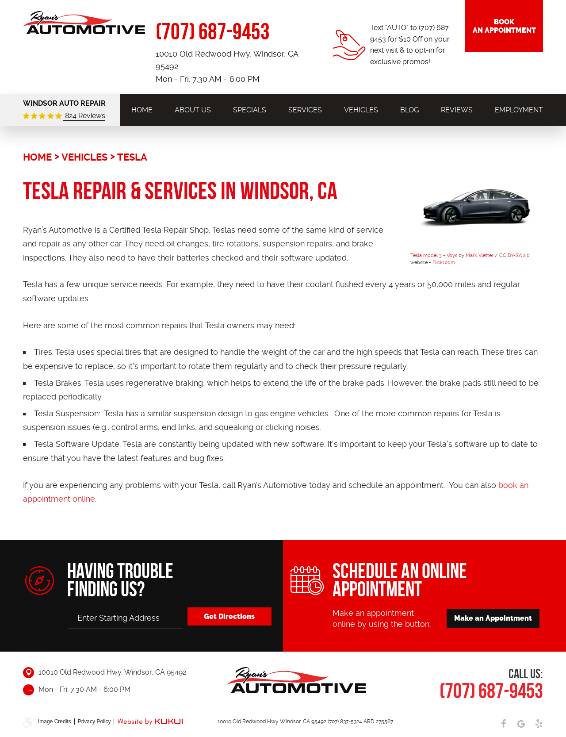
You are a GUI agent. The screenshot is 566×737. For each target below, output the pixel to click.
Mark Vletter (479, 255)
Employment (519, 110)
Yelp (538, 723)
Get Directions (229, 616)
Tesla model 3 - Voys (433, 255)
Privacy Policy (94, 721)
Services (305, 110)
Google (520, 723)
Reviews (457, 110)
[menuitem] (142, 110)
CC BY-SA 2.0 (514, 255)
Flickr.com (443, 262)
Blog (409, 110)
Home (142, 110)
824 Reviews (84, 115)
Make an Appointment (493, 618)
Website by (150, 722)
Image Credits (54, 721)
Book (504, 26)
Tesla (132, 157)
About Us (193, 110)
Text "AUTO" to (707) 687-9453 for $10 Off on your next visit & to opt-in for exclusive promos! (410, 44)
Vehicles (361, 110)
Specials (249, 110)
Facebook (503, 723)
